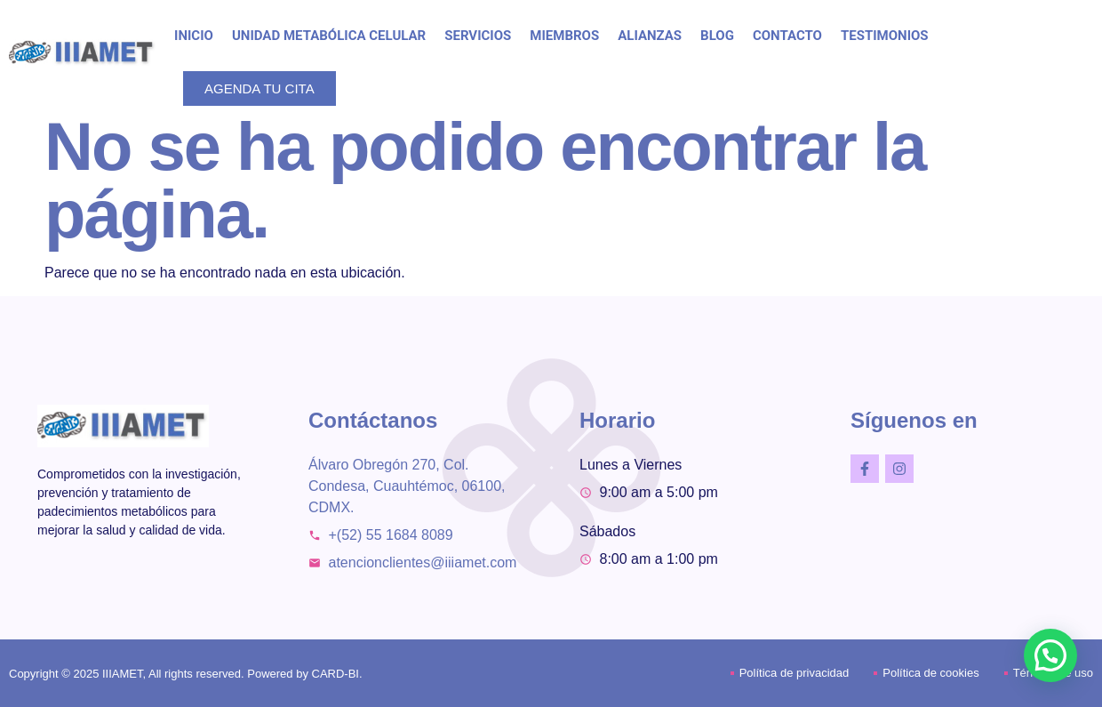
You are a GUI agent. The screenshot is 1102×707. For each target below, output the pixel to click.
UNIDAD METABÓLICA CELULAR (329, 36)
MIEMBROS (564, 36)
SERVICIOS (477, 36)
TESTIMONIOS (885, 36)
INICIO (193, 36)
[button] (1050, 655)
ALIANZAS (650, 36)
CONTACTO (787, 36)
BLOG (717, 36)
